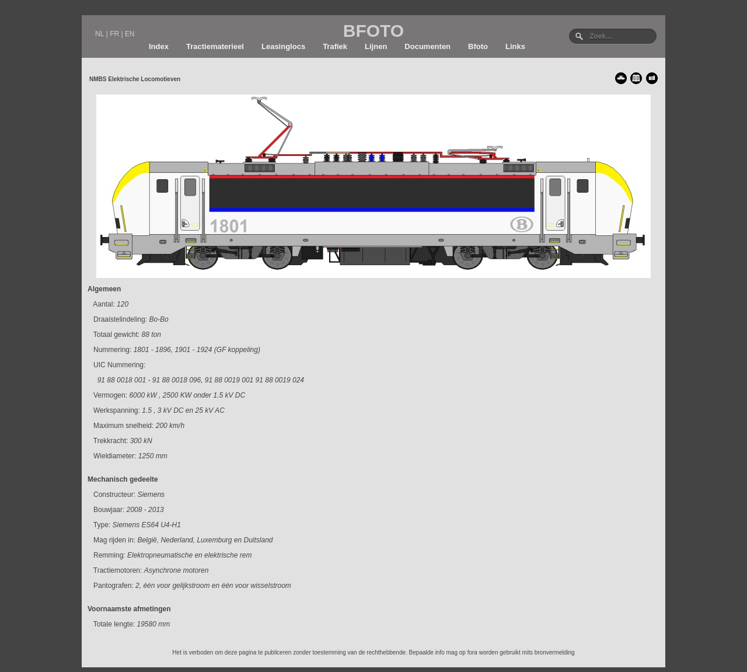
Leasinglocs (283, 46)
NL (99, 34)
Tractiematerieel (215, 46)
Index (159, 46)
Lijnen (376, 46)
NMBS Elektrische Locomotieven (134, 79)
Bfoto (478, 46)
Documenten (427, 46)
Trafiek (335, 46)
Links (515, 46)
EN (130, 34)
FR (114, 34)
